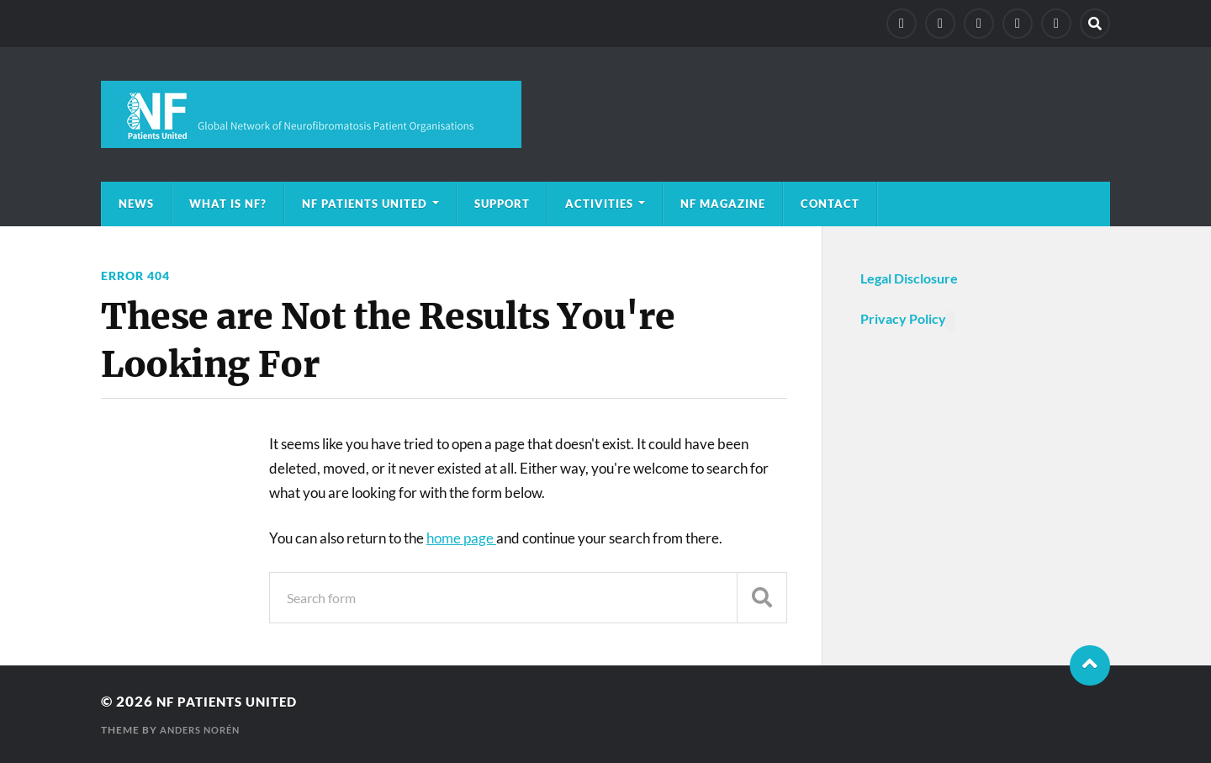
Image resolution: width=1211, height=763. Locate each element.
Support (502, 203)
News (136, 203)
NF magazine (722, 203)
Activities (599, 203)
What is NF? (228, 203)
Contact (830, 203)
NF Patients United (364, 203)
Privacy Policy (903, 318)
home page (461, 538)
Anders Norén (204, 729)
